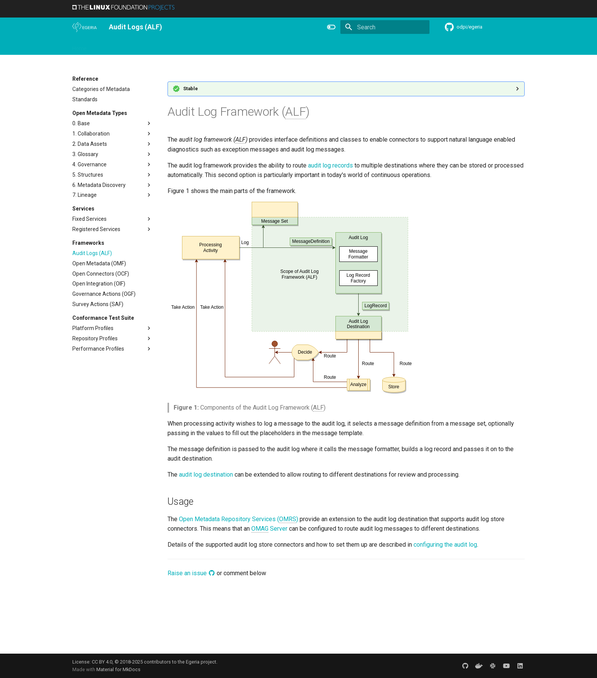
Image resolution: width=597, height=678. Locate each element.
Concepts (325, 46)
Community (194, 46)
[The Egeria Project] (84, 27)
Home (79, 46)
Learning (160, 46)
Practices (357, 46)
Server (269, 529)
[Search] (384, 27)
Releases (228, 46)
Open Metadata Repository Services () (238, 519)
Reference (292, 46)
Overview (107, 46)
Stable (190, 88)
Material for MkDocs (118, 669)
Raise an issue (191, 573)
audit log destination (206, 474)
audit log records (330, 165)
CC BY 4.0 (102, 662)
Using (134, 46)
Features (259, 46)
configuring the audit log (445, 544)
